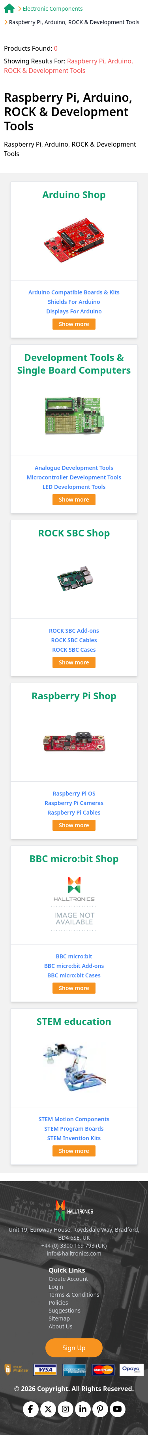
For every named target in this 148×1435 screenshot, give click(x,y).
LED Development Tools (74, 486)
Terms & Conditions (74, 1294)
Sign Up (73, 1347)
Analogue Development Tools (74, 467)
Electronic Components (53, 8)
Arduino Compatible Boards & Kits (74, 292)
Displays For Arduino (74, 311)
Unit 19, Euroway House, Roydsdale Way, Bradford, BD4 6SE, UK (74, 1233)
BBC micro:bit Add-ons (74, 965)
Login (56, 1286)
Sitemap (59, 1318)
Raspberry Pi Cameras (74, 803)
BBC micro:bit (74, 956)
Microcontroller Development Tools (74, 477)
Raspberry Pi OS (73, 793)
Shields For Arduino (74, 301)
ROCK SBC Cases (74, 649)
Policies (58, 1302)
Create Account (68, 1278)
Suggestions (65, 1310)
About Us (60, 1326)
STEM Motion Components (74, 1119)
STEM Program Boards (74, 1128)
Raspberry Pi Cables (73, 812)
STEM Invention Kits (74, 1138)
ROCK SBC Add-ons (74, 630)
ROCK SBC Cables (74, 640)
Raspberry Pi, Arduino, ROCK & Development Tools (74, 22)
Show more (74, 324)
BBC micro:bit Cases (74, 975)
